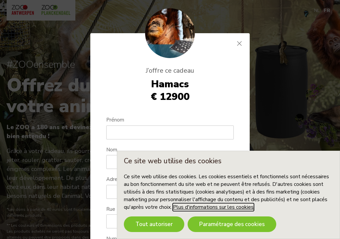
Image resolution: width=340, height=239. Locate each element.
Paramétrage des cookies (232, 224)
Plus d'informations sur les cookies (213, 207)
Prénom (115, 120)
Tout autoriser (154, 224)
